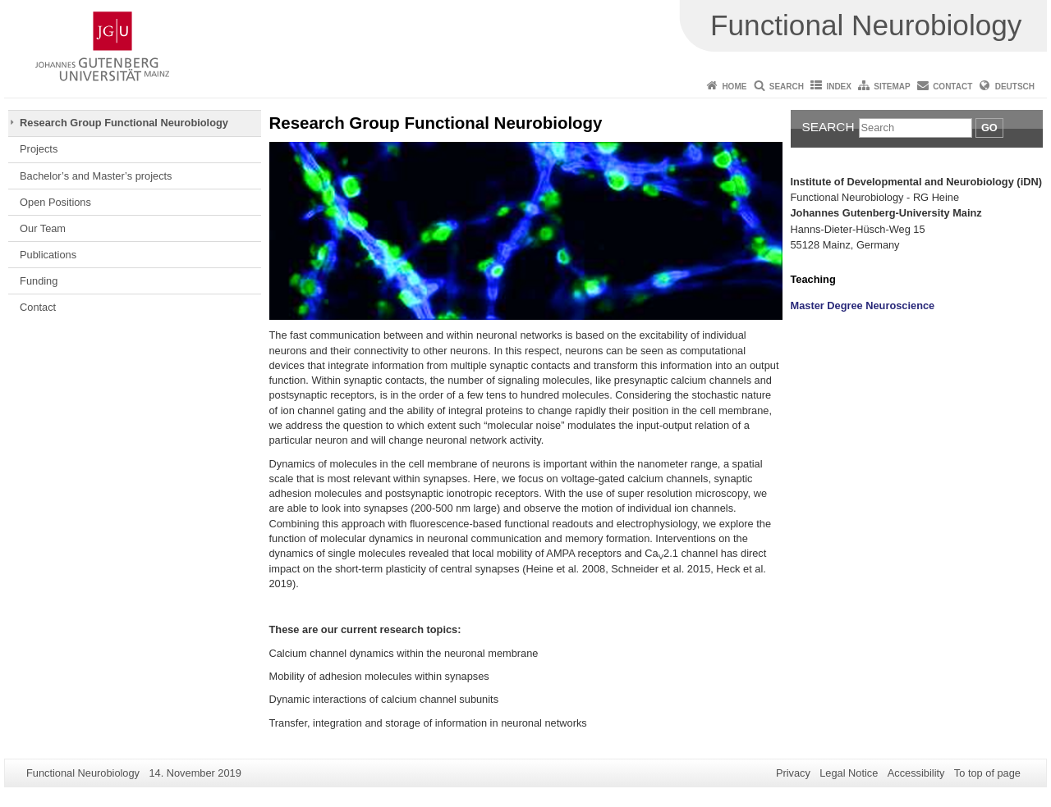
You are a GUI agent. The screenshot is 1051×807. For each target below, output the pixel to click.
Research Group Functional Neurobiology (124, 122)
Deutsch (1015, 86)
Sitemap (892, 86)
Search (786, 86)
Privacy (793, 773)
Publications (48, 254)
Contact (952, 86)
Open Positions (55, 202)
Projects (38, 149)
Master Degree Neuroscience (863, 305)
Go (989, 127)
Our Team (43, 228)
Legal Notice (848, 773)
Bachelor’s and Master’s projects (96, 176)
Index (838, 86)
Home (734, 86)
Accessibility (916, 773)
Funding (38, 281)
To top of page (987, 773)
